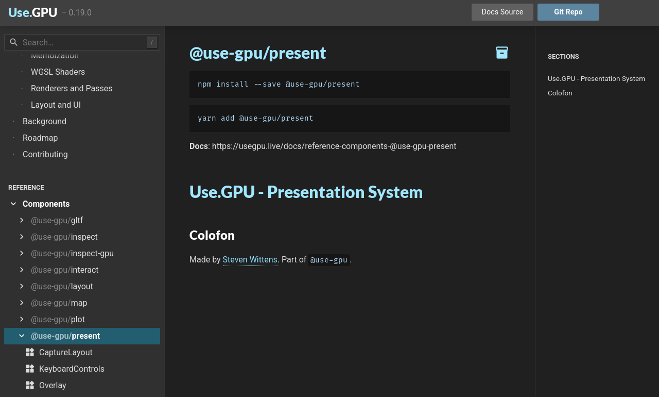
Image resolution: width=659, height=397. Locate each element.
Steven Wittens (250, 259)
